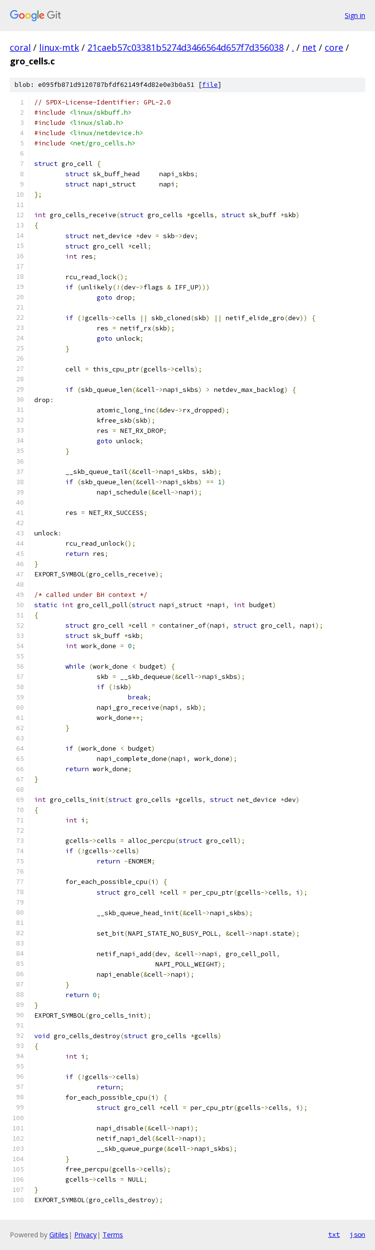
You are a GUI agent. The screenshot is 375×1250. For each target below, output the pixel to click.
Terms (113, 1234)
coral (20, 47)
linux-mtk (59, 47)
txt (334, 1234)
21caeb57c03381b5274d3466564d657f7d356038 (185, 47)
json (357, 1234)
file (210, 85)
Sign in (355, 15)
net (309, 47)
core (334, 47)
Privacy (85, 1234)
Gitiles (58, 1234)
